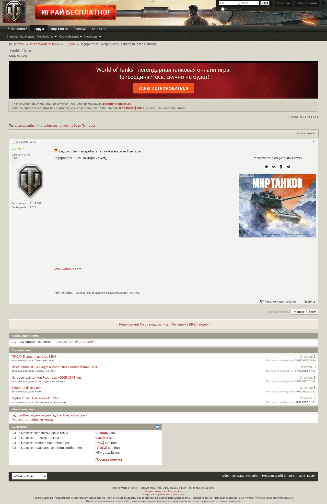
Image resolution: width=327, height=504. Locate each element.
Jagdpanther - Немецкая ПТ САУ (35, 398)
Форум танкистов (155, 491)
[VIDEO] (101, 448)
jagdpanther (20, 415)
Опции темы (304, 133)
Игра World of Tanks (45, 44)
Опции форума (69, 36)
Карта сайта (175, 491)
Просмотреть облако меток (32, 419)
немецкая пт (80, 415)
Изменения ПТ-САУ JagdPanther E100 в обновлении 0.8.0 (54, 367)
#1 (314, 141)
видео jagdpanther (55, 415)
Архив (301, 475)
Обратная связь (233, 475)
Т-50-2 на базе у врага (27, 388)
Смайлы (102, 438)
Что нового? (17, 29)
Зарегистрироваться (163, 88)
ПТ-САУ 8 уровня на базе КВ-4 (33, 356)
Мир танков (150, 494)
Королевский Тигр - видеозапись (144, 324)
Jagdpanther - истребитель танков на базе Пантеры (56, 125)
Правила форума (109, 459)
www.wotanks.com (67, 269)
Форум (38, 29)
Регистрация (307, 3)
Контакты (99, 29)
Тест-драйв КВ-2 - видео (190, 324)
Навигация (91, 36)
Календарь (27, 36)
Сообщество (45, 36)
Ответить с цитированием (279, 301)
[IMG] (100, 443)
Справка (12, 36)
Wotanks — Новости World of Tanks (270, 475)
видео (35, 415)
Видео (70, 44)
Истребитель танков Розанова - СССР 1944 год (46, 377)
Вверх (310, 301)
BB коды (102, 433)
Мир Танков (59, 29)
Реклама (80, 29)
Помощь (283, 3)
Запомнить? (231, 9)
